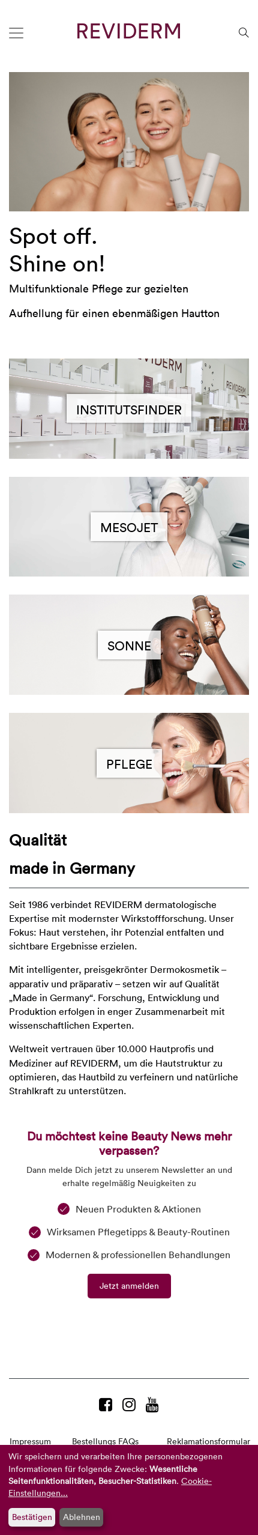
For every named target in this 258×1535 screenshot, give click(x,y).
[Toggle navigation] (16, 33)
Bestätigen (32, 1516)
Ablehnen (81, 1516)
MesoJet (129, 526)
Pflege (129, 763)
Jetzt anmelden (129, 1285)
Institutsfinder (129, 409)
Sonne (129, 645)
